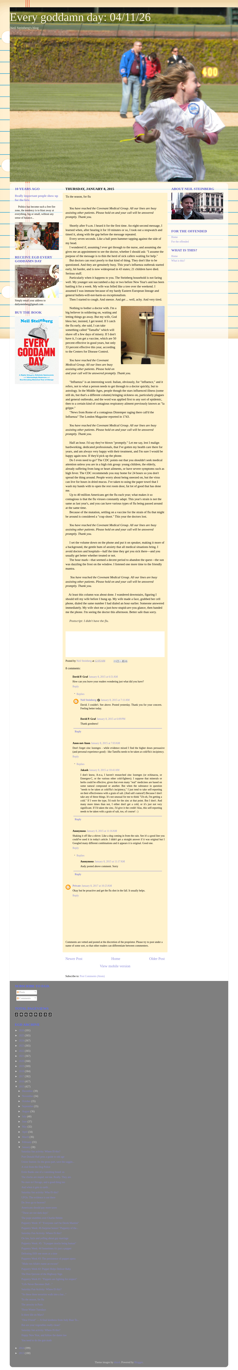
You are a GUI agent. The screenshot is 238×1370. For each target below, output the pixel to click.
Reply (76, 686)
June (25, 1121)
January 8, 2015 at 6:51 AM (103, 676)
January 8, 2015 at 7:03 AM (105, 743)
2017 (22, 1076)
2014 (22, 1348)
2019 (22, 1066)
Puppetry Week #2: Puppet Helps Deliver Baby (46, 1269)
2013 (22, 1353)
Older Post (157, 959)
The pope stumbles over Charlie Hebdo (41, 1217)
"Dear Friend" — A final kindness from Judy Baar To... (50, 1320)
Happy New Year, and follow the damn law (44, 1335)
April (25, 1131)
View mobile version (115, 966)
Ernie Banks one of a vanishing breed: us (42, 1172)
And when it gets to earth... (35, 1187)
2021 (22, 1056)
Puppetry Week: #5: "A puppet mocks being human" (48, 1243)
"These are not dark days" (35, 1212)
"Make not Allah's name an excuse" (40, 1263)
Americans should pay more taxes (39, 1207)
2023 (22, 1045)
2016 (22, 1081)
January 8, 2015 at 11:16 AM (102, 831)
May (25, 1126)
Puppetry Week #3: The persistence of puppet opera (48, 1258)
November (28, 1096)
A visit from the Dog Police (35, 1166)
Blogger (138, 1362)
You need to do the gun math (36, 1340)
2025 (22, 1035)
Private (77, 885)
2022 (22, 1050)
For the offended (180, 241)
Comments (24, 998)
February (27, 1142)
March (25, 1137)
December (27, 1091)
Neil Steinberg (88, 700)
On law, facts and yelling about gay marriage (44, 1238)
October (26, 1101)
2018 (22, 1071)
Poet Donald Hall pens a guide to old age (42, 1156)
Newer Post (73, 959)
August (26, 1111)
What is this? (178, 260)
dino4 (117, 1362)
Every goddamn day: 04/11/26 (80, 17)
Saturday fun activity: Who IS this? (39, 1192)
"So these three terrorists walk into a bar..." (43, 1294)
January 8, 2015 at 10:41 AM (104, 770)
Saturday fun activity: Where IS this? (40, 1151)
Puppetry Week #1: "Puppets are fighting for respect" (49, 1279)
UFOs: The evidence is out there (38, 1197)
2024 (22, 1040)
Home (115, 959)
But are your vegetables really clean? (40, 1325)
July (24, 1116)
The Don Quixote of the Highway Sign (41, 1274)
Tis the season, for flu (32, 1299)
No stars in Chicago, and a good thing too (43, 1182)
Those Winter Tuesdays (33, 1309)
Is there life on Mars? (32, 1314)
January (26, 1147)
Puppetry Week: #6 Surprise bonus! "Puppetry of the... (50, 1228)
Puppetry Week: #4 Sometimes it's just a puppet (46, 1248)
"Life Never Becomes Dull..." (37, 1284)
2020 (22, 1061)
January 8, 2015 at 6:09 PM (111, 718)
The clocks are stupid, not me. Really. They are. (46, 1177)
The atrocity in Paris (32, 1304)
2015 (22, 1086)
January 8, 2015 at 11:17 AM (110, 861)
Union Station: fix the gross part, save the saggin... (47, 1161)
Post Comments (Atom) (92, 976)
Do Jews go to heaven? (33, 1202)
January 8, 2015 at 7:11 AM (115, 700)
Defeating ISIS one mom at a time (39, 1253)
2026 (22, 1030)
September (28, 1106)
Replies (80, 694)
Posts (21, 992)
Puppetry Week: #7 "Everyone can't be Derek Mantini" (50, 1223)
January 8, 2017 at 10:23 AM (97, 885)
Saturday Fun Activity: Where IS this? (41, 1233)
